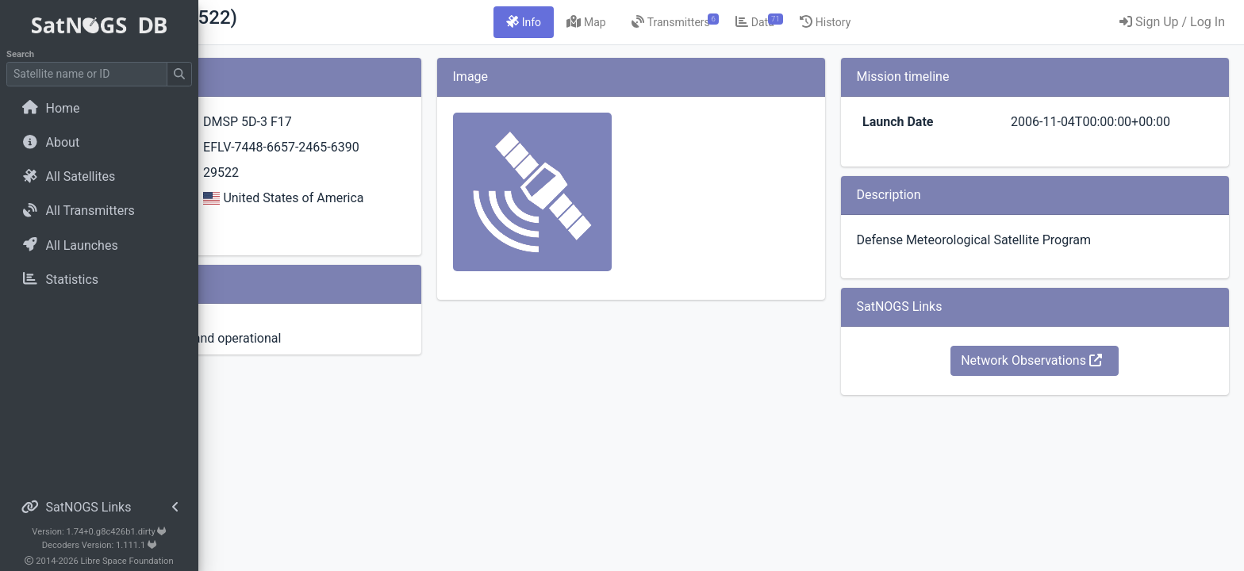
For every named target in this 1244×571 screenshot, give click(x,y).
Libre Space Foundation (127, 561)
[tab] (617, 22)
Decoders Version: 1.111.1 (99, 545)
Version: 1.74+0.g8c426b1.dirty (99, 532)
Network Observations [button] (1062, 360)
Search (20, 54)
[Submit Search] (179, 74)
